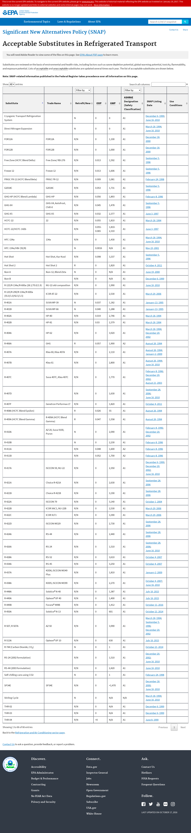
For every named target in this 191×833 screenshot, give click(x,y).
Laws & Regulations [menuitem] (69, 21)
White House (94, 814)
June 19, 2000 (153, 272)
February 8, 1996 (154, 196)
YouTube (158, 804)
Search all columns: (157, 84)
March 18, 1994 (153, 126)
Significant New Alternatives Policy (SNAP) (54, 32)
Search (185, 22)
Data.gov (91, 767)
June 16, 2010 (153, 120)
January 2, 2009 (154, 354)
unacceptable (60, 68)
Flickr (165, 804)
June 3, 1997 (152, 213)
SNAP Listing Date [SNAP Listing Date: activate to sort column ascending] (154, 103)
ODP (98, 103)
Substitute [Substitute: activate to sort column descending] (12, 103)
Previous (163, 727)
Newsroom (92, 784)
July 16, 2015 (152, 591)
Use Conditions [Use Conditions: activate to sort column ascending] (176, 103)
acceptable (42, 68)
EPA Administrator (42, 773)
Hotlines (146, 773)
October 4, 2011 (154, 265)
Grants (35, 790)
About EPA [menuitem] (94, 21)
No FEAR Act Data (41, 796)
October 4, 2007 (154, 557)
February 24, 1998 (155, 179)
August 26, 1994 (154, 343)
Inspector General (97, 773)
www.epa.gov (88, 1)
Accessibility (38, 767)
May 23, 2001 (152, 248)
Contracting (38, 784)
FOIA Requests (150, 778)
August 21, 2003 (154, 383)
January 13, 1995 (154, 302)
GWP (113, 103)
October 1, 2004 (154, 501)
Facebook (143, 804)
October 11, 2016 (154, 604)
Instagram (173, 804)
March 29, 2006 (153, 293)
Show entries (13, 84)
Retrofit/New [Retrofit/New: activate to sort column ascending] (82, 103)
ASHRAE (128, 97)
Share (185, 29)
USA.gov (91, 808)
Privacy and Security (43, 802)
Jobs (88, 778)
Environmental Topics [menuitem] (37, 21)
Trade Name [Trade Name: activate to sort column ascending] (54, 103)
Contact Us (173, 29)
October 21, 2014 (154, 611)
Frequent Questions (153, 784)
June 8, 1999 (152, 719)
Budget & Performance (44, 778)
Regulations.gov (96, 796)
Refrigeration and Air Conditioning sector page (40, 732)
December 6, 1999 (155, 116)
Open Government (97, 790)
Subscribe (92, 802)
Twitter (151, 804)
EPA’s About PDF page (91, 54)
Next (183, 727)
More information (102, 5)
